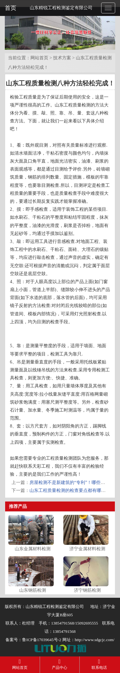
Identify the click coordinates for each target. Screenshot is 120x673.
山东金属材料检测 (33, 548)
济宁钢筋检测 (87, 590)
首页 (10, 8)
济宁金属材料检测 (87, 548)
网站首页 (39, 57)
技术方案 (62, 57)
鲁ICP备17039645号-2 (41, 639)
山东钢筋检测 (32, 590)
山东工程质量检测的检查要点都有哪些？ (69, 490)
